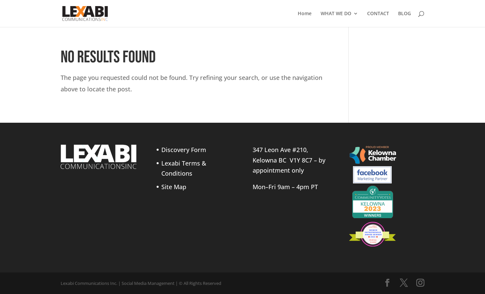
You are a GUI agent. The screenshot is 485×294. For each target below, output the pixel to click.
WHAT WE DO (336, 14)
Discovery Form (183, 150)
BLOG (404, 14)
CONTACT (378, 14)
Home (305, 14)
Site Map (173, 187)
